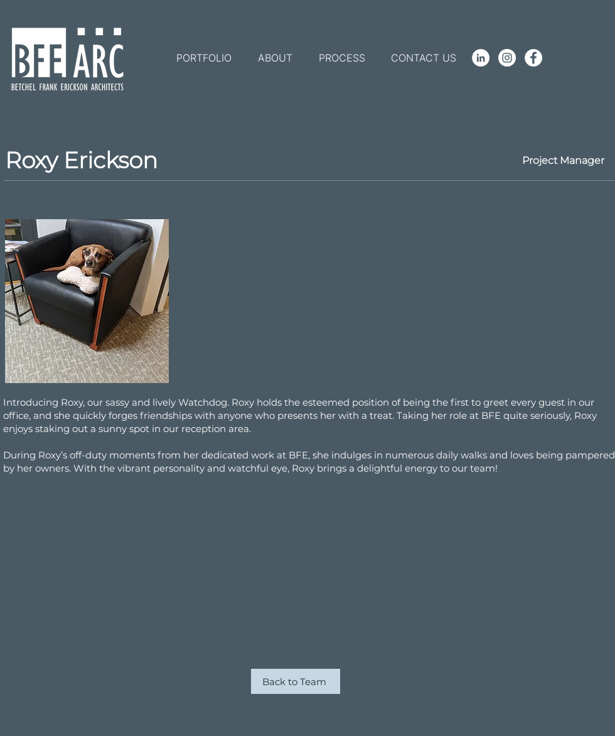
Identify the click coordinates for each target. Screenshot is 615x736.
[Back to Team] (295, 681)
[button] (203, 57)
